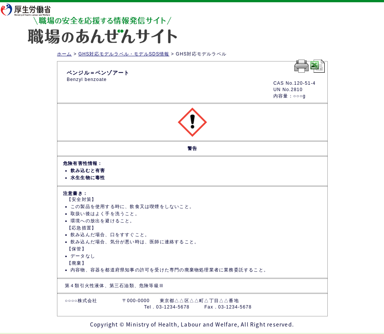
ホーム (64, 54)
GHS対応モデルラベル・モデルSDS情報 (124, 54)
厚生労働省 (30, 9)
